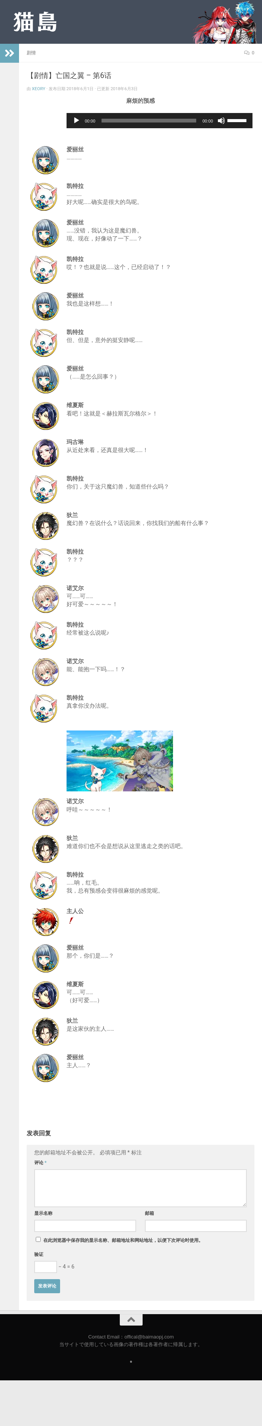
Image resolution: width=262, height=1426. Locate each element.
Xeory (38, 88)
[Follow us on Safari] (131, 1362)
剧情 (31, 53)
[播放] (76, 120)
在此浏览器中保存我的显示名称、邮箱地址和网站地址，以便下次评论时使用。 (123, 1240)
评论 (40, 1162)
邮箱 (149, 1213)
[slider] (149, 121)
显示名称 (43, 1213)
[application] (159, 120)
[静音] (221, 120)
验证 (38, 1254)
